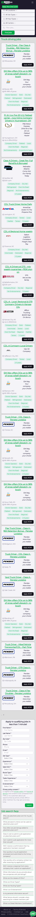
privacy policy (19, 791)
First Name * (7, 728)
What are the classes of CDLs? (14, 878)
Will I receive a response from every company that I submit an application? (17, 867)
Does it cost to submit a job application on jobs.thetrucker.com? (17, 835)
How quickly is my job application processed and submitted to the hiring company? (17, 854)
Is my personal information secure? (15, 893)
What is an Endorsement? (12, 890)
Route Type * (7, 773)
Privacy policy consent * (11, 789)
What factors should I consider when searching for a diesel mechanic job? (16, 898)
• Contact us (18, 912)
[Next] (3, 715)
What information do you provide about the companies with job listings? (17, 873)
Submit (29, 805)
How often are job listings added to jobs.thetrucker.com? (15, 829)
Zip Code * (6, 739)
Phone (5, 745)
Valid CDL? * (7, 767)
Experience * (7, 761)
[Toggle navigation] (32, 2)
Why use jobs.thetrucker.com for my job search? (17, 817)
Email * (5, 750)
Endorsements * (8, 784)
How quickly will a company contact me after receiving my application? (17, 861)
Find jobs (8, 33)
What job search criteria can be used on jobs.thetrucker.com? (17, 823)
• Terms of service (19, 910)
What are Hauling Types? (12, 886)
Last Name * (7, 733)
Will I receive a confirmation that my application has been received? (16, 847)
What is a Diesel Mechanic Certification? (17, 903)
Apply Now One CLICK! (10, 7)
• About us (7, 910)
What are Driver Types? (11, 882)
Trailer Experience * (9, 778)
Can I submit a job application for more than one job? (17, 841)
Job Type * (6, 756)
